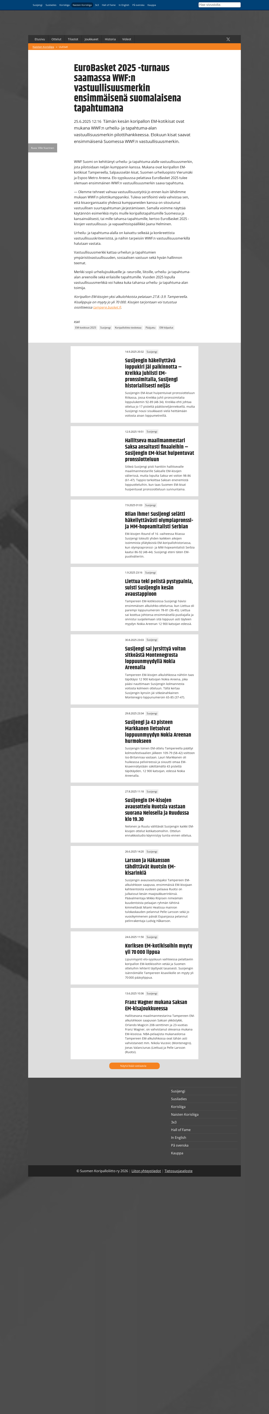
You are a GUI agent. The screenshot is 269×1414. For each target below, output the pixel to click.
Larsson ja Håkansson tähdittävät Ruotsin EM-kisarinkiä (150, 866)
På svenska (138, 5)
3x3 (97, 5)
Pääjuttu (150, 327)
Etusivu (40, 39)
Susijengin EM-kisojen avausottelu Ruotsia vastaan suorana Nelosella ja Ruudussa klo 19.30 (157, 810)
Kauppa (152, 5)
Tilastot (73, 39)
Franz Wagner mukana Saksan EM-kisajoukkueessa (156, 1005)
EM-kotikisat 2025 (85, 327)
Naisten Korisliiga (82, 5)
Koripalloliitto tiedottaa (128, 327)
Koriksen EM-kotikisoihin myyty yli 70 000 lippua (158, 949)
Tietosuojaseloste (179, 1171)
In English (124, 5)
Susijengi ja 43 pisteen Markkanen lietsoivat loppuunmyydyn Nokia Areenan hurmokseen (158, 732)
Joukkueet (91, 39)
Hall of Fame (109, 5)
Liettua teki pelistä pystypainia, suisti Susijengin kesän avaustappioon (159, 587)
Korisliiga (64, 5)
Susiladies (51, 5)
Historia (110, 39)
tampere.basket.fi (107, 307)
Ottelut (56, 39)
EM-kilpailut (166, 327)
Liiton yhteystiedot (146, 1171)
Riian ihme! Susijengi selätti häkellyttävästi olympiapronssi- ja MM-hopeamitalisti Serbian (159, 520)
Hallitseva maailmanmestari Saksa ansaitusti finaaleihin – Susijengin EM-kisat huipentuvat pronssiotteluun (159, 450)
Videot (126, 39)
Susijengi (37, 5)
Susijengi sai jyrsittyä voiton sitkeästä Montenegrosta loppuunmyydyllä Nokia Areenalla (155, 658)
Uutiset (63, 47)
